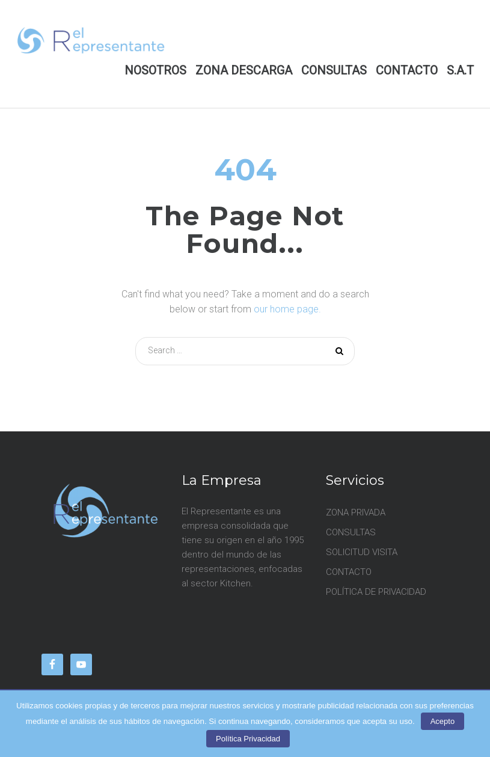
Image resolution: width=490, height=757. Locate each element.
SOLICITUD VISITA (361, 552)
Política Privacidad (248, 738)
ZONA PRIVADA (355, 512)
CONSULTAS (334, 70)
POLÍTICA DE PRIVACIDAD (376, 591)
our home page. (287, 309)
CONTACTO (407, 70)
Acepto (442, 721)
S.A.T (460, 70)
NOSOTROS (155, 70)
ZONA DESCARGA (243, 70)
